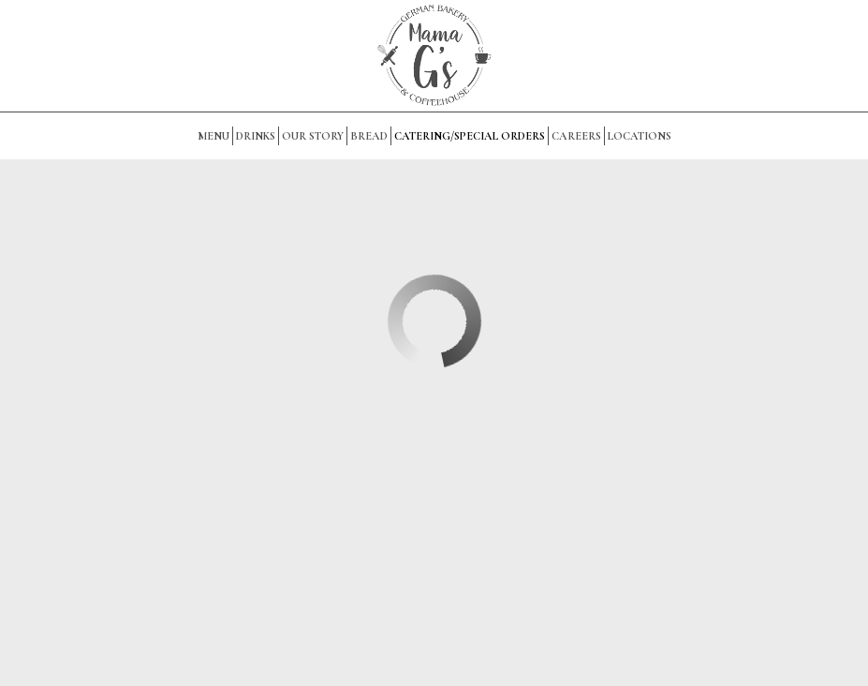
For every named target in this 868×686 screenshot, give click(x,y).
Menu (213, 135)
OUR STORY (313, 135)
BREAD (369, 135)
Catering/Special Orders (469, 135)
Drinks (255, 135)
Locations (639, 135)
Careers (576, 135)
